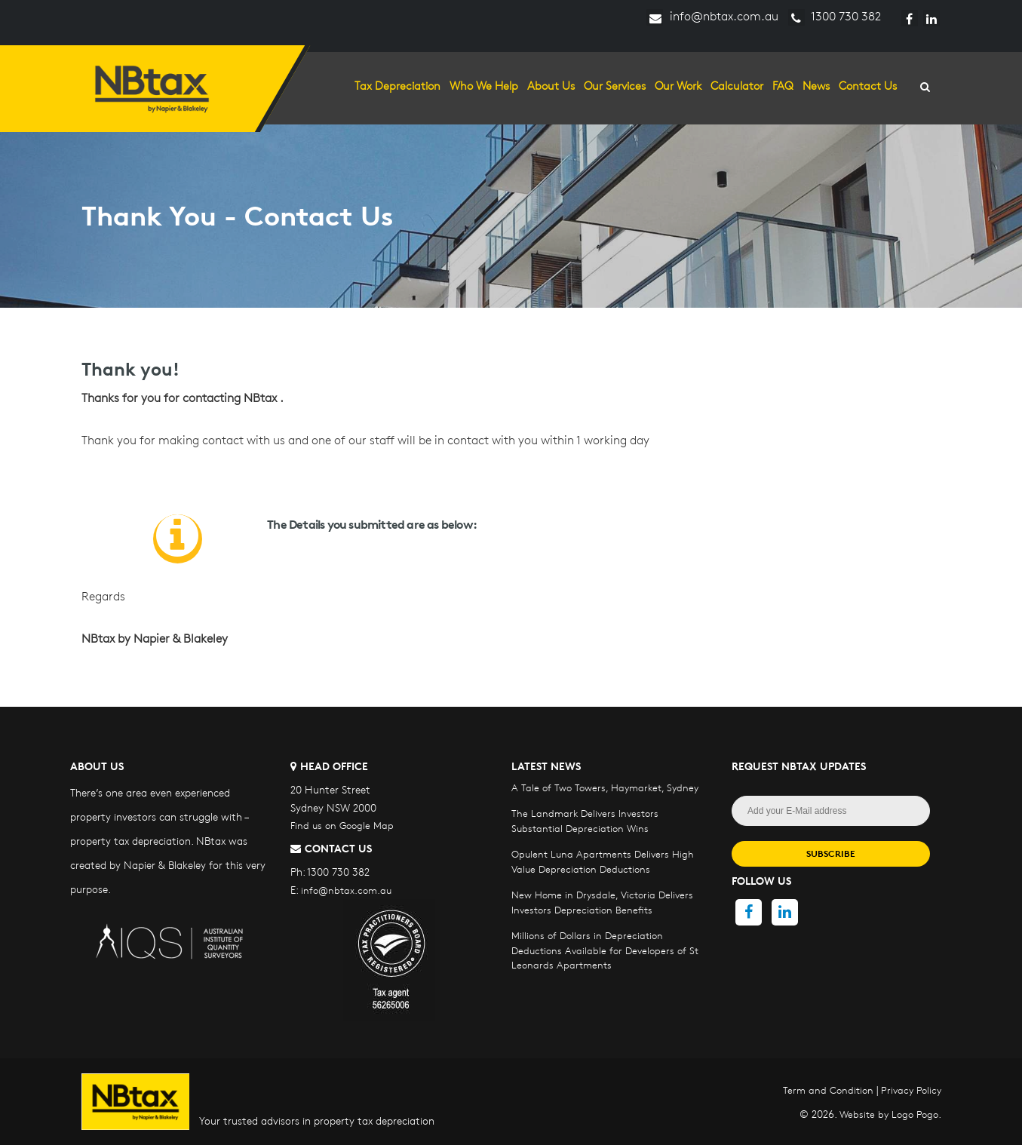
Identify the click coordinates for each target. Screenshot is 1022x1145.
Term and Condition (828, 1090)
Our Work (678, 85)
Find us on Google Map (342, 825)
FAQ (782, 85)
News (816, 85)
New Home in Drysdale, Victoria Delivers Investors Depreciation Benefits (602, 902)
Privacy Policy (911, 1090)
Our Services (615, 85)
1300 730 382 (834, 16)
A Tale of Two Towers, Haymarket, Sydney (604, 787)
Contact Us (868, 85)
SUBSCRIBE (830, 853)
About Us (551, 85)
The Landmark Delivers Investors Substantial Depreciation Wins (584, 820)
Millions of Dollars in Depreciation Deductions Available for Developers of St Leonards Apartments (604, 950)
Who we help (484, 85)
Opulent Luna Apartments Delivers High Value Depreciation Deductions (602, 861)
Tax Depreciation (397, 85)
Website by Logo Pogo (888, 1114)
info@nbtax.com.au (712, 16)
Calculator (736, 85)
